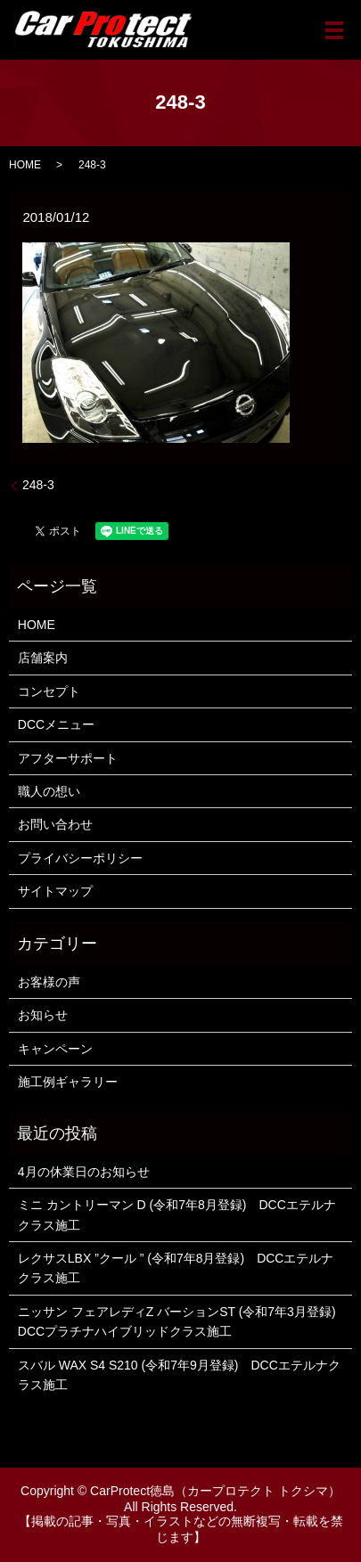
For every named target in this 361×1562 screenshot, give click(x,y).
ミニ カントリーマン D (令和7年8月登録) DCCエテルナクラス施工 (177, 1214)
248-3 (38, 485)
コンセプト (49, 691)
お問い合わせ (55, 824)
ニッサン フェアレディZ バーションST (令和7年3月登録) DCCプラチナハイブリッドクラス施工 (180, 1321)
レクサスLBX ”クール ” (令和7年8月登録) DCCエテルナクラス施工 (176, 1268)
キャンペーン (55, 1049)
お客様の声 (49, 982)
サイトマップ (55, 891)
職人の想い (49, 791)
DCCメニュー (56, 724)
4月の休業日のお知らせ (84, 1172)
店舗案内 (43, 657)
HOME (25, 165)
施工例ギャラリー (68, 1082)
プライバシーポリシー (80, 858)
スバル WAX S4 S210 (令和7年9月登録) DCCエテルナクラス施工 (179, 1375)
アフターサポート (68, 758)
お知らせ (43, 1015)
